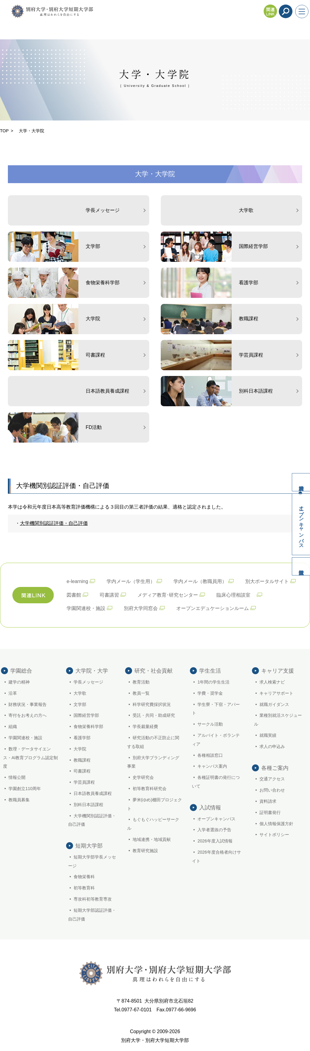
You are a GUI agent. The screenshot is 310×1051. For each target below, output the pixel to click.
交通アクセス (272, 778)
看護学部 (82, 737)
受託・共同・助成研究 (154, 715)
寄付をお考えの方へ (27, 715)
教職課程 (82, 760)
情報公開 (16, 777)
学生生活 (210, 671)
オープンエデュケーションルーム (212, 608)
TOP (4, 130)
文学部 (80, 704)
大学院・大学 (91, 671)
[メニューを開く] (301, 11)
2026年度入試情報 (214, 840)
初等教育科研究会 (150, 788)
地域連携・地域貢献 (152, 839)
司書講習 (109, 595)
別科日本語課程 (88, 804)
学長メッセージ (88, 682)
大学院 (80, 748)
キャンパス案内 (212, 766)
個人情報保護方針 (276, 823)
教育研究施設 (145, 850)
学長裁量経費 (145, 726)
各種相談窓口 (210, 755)
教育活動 (141, 682)
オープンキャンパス (301, 524)
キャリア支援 (277, 671)
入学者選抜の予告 (214, 829)
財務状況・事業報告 (27, 704)
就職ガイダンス (274, 704)
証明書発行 (270, 812)
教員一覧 (141, 693)
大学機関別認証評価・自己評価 (54, 523)
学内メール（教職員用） (200, 581)
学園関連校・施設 (86, 608)
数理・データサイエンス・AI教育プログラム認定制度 (30, 757)
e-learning (77, 581)
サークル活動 (210, 724)
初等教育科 (84, 887)
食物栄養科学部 (88, 726)
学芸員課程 (84, 782)
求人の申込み (272, 746)
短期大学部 (89, 846)
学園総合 (21, 671)
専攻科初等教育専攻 (93, 899)
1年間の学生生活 (213, 682)
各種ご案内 (275, 768)
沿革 (12, 693)
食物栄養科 (84, 876)
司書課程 (82, 771)
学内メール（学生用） (131, 581)
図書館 (74, 595)
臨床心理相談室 (235, 595)
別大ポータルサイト (267, 581)
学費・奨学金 (210, 693)
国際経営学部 (86, 715)
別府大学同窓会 (141, 608)
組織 (12, 726)
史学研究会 (143, 777)
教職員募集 (19, 799)
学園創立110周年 (24, 788)
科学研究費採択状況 (152, 704)
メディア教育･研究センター (167, 595)
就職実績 (267, 735)
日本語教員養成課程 (93, 793)
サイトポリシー (274, 834)
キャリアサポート (276, 693)
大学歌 (80, 693)
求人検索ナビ (272, 682)
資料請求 (301, 482)
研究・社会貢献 (153, 671)
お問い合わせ (272, 790)
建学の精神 (19, 682)
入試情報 (301, 566)
